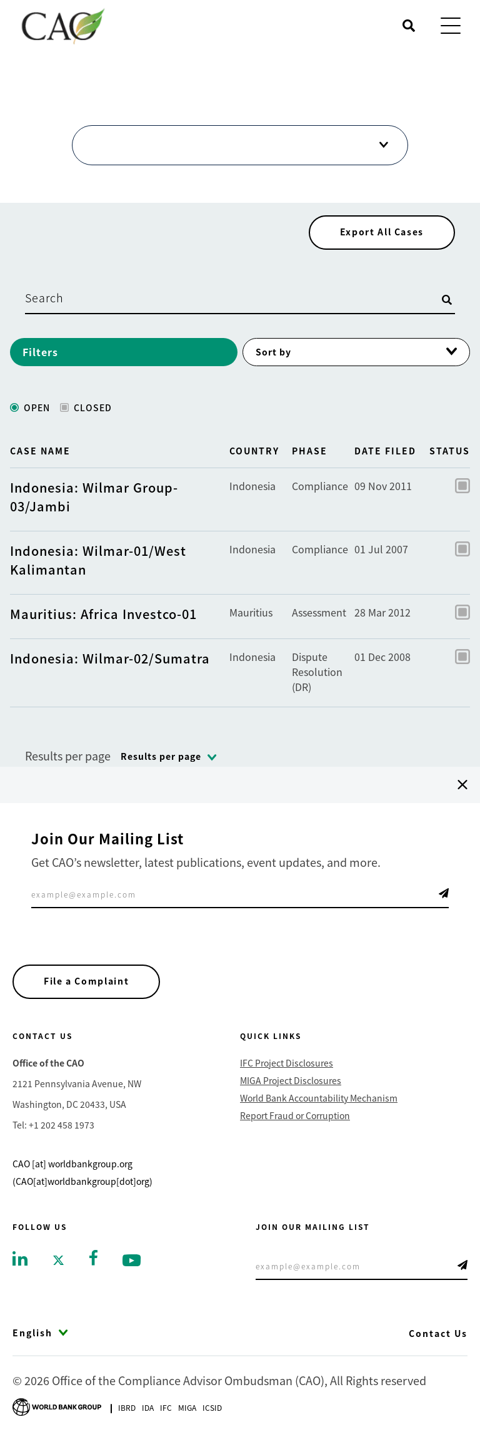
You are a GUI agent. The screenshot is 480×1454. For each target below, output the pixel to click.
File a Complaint (88, 987)
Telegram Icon (444, 898)
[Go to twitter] (58, 1265)
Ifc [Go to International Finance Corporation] (166, 1413)
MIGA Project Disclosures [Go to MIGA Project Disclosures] (290, 1086)
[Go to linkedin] (20, 1263)
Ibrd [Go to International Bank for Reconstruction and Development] (127, 1413)
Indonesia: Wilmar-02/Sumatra (110, 663)
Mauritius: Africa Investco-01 (103, 619)
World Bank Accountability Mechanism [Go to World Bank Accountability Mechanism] (319, 1104)
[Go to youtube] (131, 1265)
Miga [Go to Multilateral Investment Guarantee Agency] (187, 1413)
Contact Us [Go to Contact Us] (438, 1339)
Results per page (68, 760)
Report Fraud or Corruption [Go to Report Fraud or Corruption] (295, 1121)
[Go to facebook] (93, 1262)
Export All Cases (380, 236)
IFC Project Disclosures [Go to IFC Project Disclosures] (286, 1069)
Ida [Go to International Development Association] (148, 1413)
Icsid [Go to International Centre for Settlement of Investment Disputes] (212, 1413)
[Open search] (408, 25)
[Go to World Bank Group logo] (56, 1412)
